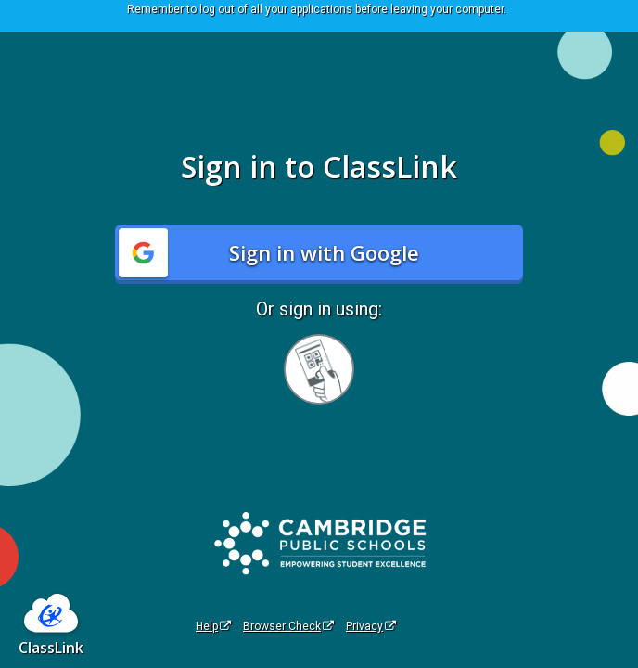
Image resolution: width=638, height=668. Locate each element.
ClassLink (51, 647)
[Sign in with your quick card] (319, 369)
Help (213, 626)
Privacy (371, 626)
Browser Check (288, 626)
